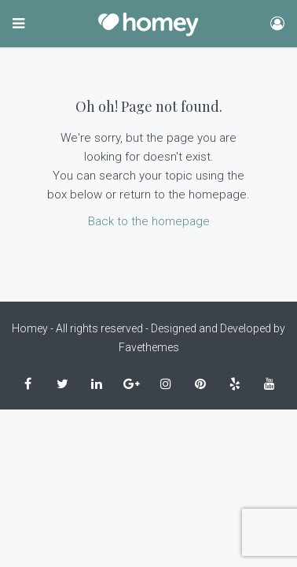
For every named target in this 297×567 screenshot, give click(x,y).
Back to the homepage (149, 221)
